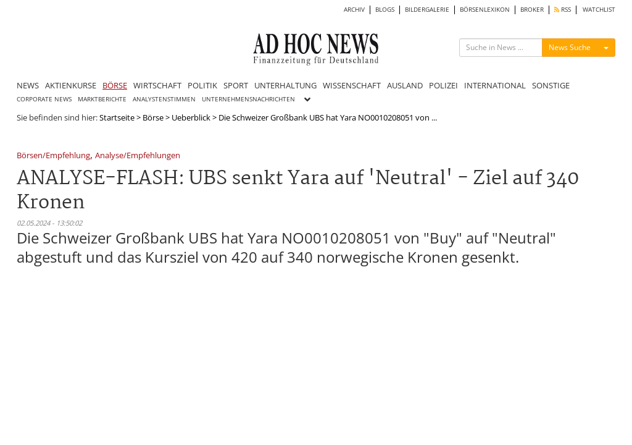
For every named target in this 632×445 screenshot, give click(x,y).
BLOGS (384, 10)
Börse (153, 117)
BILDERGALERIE (427, 10)
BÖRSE (114, 85)
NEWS (28, 85)
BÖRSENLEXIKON (485, 10)
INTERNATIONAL (495, 85)
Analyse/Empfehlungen (137, 156)
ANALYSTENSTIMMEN (164, 99)
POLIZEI (443, 85)
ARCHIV (354, 10)
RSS (562, 10)
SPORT (235, 85)
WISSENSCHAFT (352, 85)
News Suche (570, 47)
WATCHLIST (599, 10)
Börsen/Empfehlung (53, 156)
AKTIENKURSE (70, 85)
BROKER (532, 10)
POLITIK (202, 85)
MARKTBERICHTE (102, 99)
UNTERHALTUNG (285, 85)
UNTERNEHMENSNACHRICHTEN (248, 99)
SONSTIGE (551, 85)
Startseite (117, 117)
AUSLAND (405, 85)
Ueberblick (191, 117)
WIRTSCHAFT (157, 85)
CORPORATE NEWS (44, 99)
